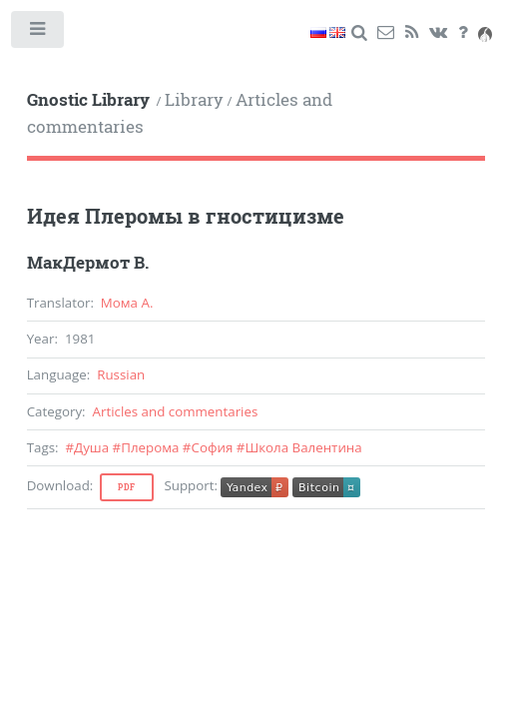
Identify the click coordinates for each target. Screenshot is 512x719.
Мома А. (127, 303)
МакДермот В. (88, 263)
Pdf (127, 487)
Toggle (38, 33)
